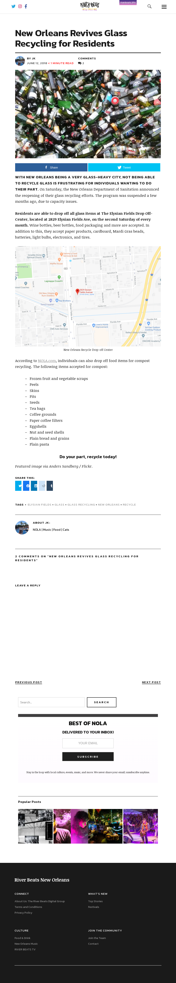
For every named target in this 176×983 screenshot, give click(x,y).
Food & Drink (22, 938)
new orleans (109, 504)
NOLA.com (47, 360)
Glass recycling (81, 504)
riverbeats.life (128, 2)
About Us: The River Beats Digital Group (40, 901)
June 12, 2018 (37, 63)
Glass (59, 504)
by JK (31, 58)
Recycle (129, 504)
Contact (93, 944)
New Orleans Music (26, 944)
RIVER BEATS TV (25, 949)
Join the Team (97, 938)
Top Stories (95, 901)
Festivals (93, 907)
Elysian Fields (40, 504)
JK (47, 522)
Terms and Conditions (28, 907)
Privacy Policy (23, 913)
